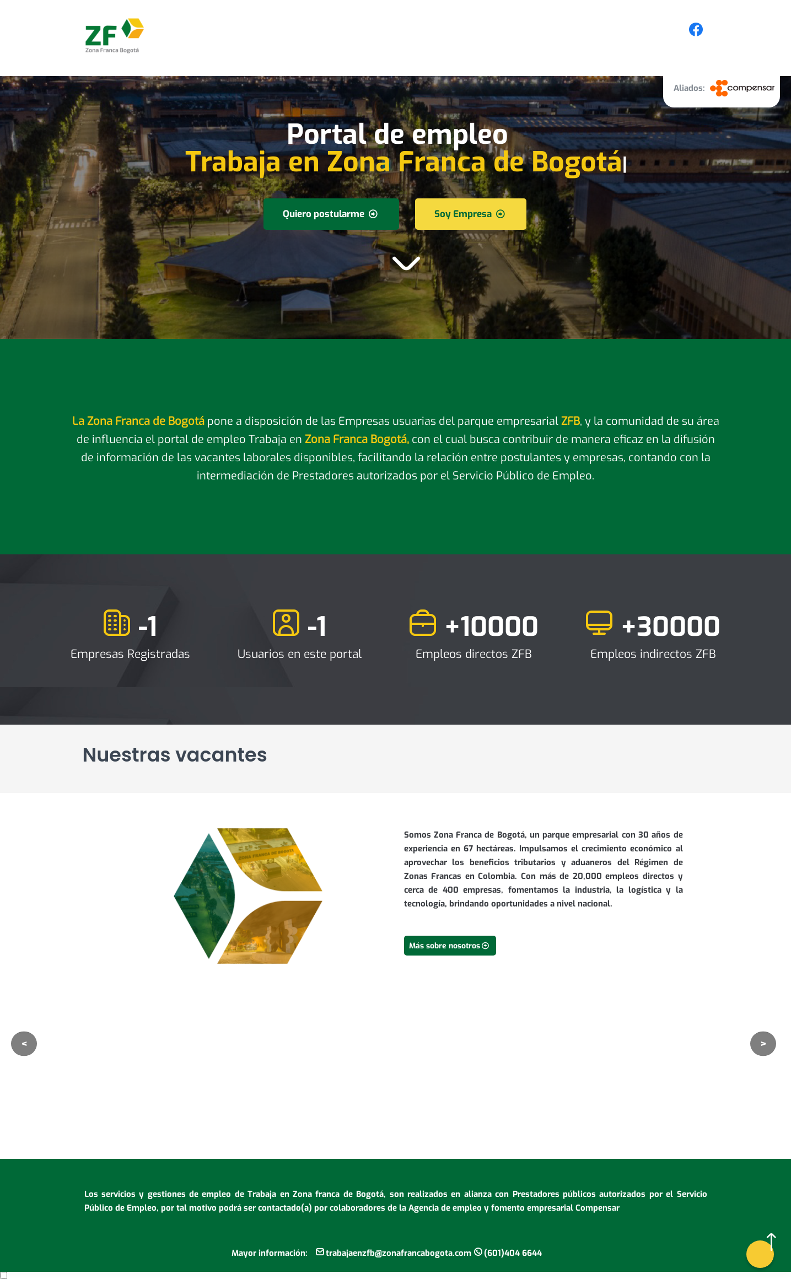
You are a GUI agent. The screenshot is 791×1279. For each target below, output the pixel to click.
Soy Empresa (470, 214)
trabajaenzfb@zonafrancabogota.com (398, 1253)
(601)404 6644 (513, 1253)
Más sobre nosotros (450, 946)
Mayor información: (270, 1253)
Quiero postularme (331, 214)
